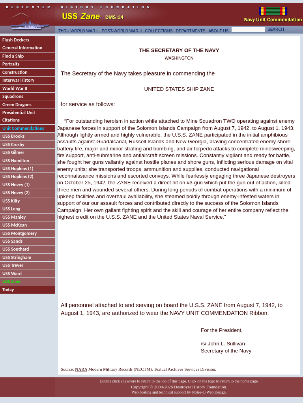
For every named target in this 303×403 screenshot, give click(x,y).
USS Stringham (16, 257)
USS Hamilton (15, 160)
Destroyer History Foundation (200, 386)
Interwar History (18, 80)
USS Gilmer (13, 152)
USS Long (11, 209)
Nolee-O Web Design (209, 392)
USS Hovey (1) (16, 184)
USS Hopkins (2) (18, 176)
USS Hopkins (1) (18, 168)
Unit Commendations (23, 128)
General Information (22, 48)
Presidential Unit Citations (18, 116)
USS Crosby (13, 144)
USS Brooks (13, 136)
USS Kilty (11, 201)
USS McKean (14, 225)
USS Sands (12, 241)
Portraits (10, 64)
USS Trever (12, 265)
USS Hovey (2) (16, 192)
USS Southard (15, 249)
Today (8, 289)
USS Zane (11, 281)
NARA (81, 369)
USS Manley (14, 217)
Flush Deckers (15, 40)
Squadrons (12, 96)
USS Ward (12, 273)
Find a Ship (13, 56)
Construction (15, 72)
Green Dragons (17, 104)
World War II (14, 88)
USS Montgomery (19, 233)
